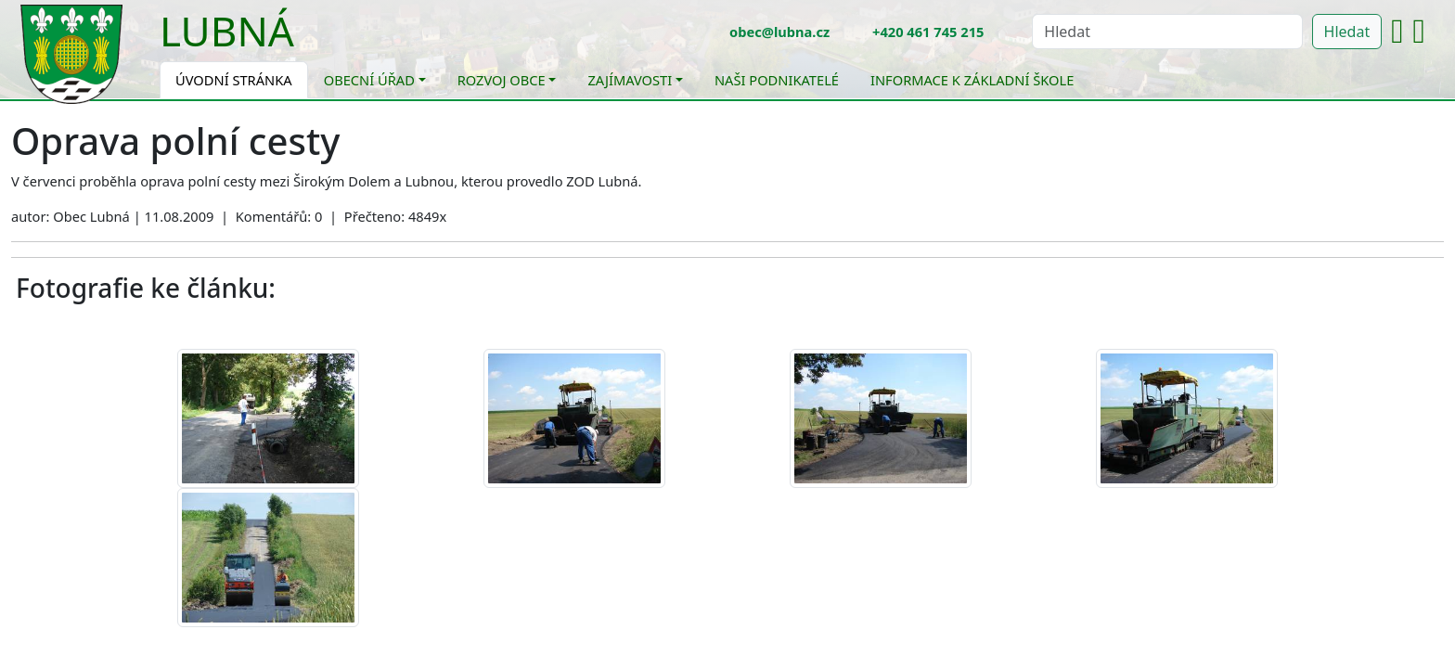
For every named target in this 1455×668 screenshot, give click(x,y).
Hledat (1347, 31)
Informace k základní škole (972, 80)
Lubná (227, 30)
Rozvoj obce (501, 80)
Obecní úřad (369, 80)
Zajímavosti (629, 80)
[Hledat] (1167, 31)
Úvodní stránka (233, 80)
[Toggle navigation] (308, 42)
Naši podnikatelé (777, 80)
